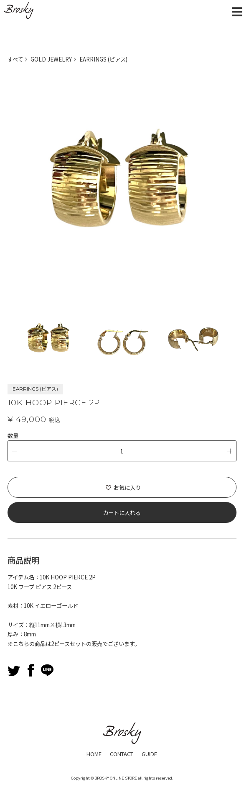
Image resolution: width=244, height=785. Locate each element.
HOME (93, 753)
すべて (15, 59)
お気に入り (127, 487)
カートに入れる (122, 512)
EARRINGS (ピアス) (103, 59)
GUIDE (150, 753)
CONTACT (121, 753)
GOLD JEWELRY (51, 59)
